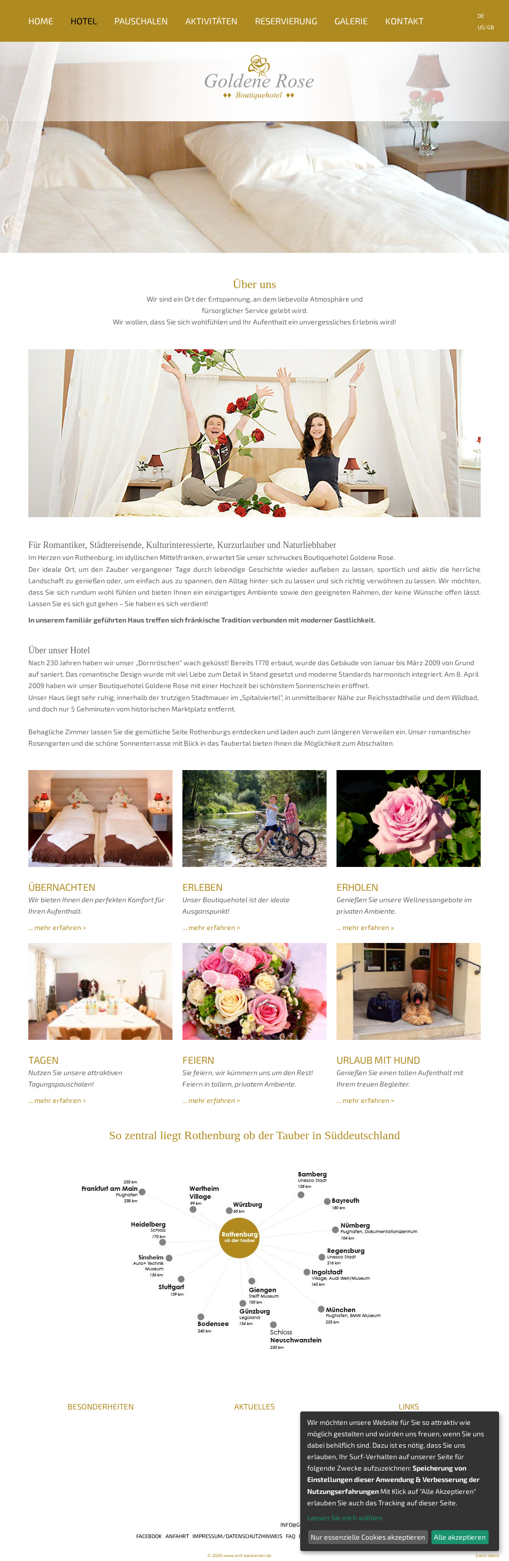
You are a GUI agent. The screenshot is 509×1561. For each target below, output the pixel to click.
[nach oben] (487, 1555)
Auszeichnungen (54, 1434)
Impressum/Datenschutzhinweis (237, 1536)
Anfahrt (177, 1536)
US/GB (486, 27)
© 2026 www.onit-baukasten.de (239, 1555)
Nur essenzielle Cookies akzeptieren (368, 1537)
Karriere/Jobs (51, 1416)
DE (481, 15)
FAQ (290, 1536)
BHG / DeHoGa (95, 1443)
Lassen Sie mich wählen (344, 1517)
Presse (39, 1425)
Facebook (149, 1536)
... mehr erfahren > (57, 927)
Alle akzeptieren (460, 1537)
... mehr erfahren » (365, 927)
